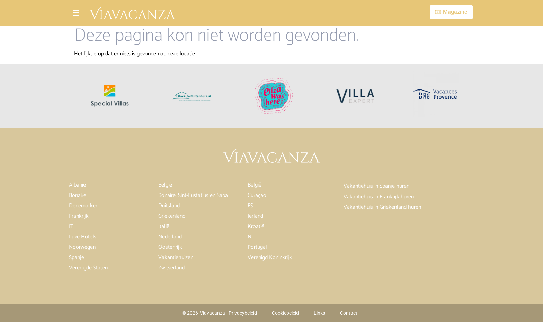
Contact (348, 313)
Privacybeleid (243, 313)
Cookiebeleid (285, 313)
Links (319, 313)
